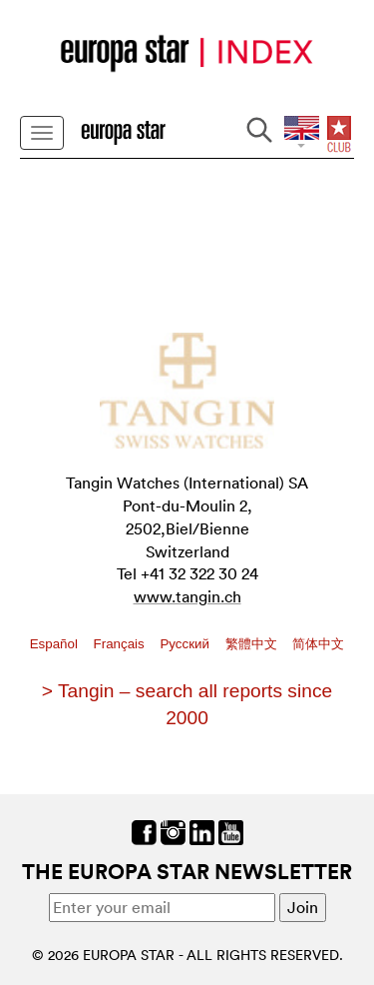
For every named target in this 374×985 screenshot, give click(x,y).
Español (56, 643)
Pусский (186, 643)
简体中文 (318, 643)
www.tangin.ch (187, 596)
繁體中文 (253, 643)
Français (121, 643)
